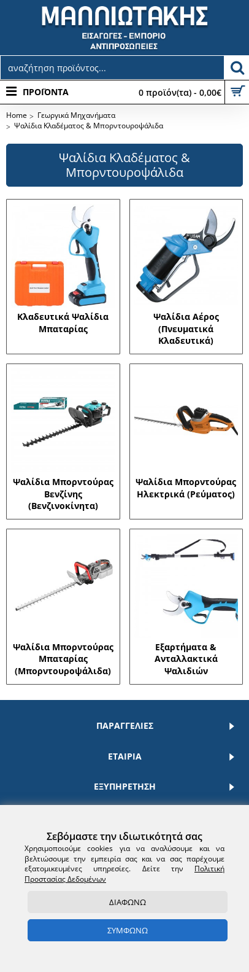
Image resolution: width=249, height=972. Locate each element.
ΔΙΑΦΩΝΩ (127, 902)
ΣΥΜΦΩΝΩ (127, 930)
